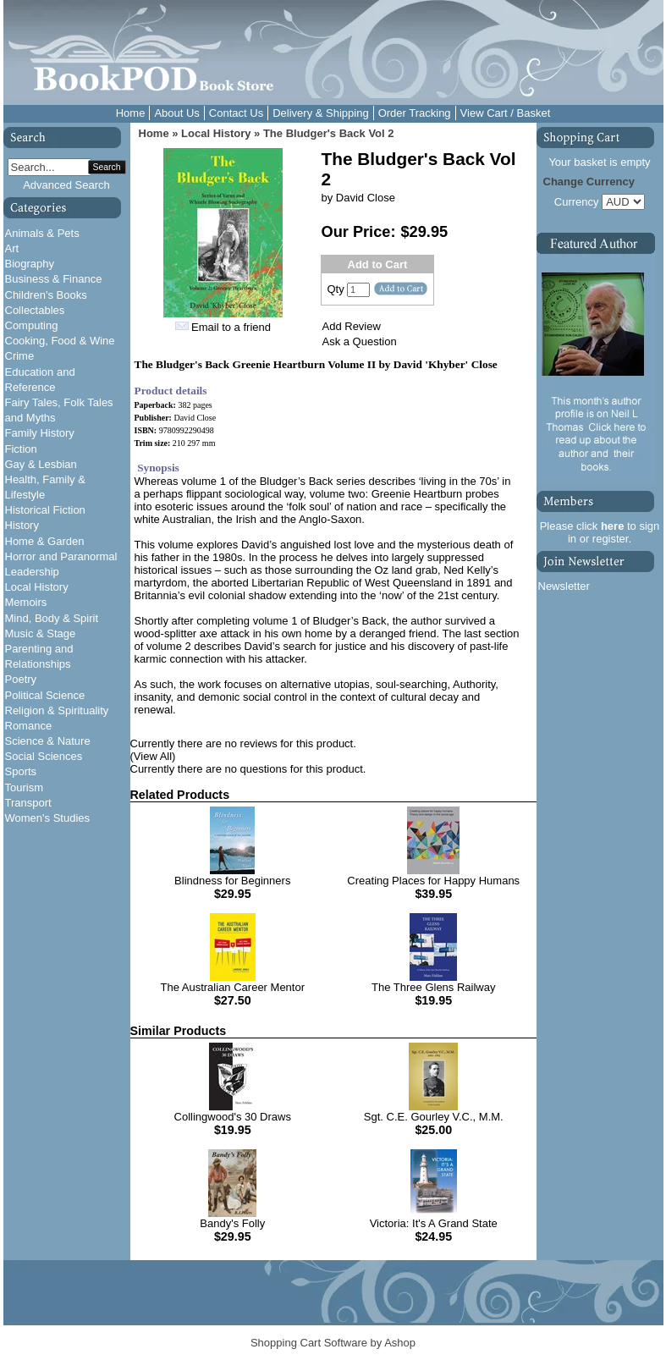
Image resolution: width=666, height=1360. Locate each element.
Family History (39, 433)
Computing (31, 325)
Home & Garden (45, 541)
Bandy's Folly (232, 1223)
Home (131, 113)
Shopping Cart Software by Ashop (333, 1342)
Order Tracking (414, 113)
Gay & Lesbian (41, 464)
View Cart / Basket (505, 113)
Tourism (24, 787)
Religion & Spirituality (57, 710)
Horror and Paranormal (61, 556)
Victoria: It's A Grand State (434, 1223)
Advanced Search (66, 185)
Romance (28, 725)
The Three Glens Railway (433, 987)
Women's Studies (48, 818)
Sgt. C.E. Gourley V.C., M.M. (434, 1116)
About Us (176, 113)
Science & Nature (48, 741)
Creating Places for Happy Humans (433, 880)
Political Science (45, 695)
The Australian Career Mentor (232, 987)
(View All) (153, 756)
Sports (21, 771)
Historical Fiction (45, 510)
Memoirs (26, 602)
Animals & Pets (42, 233)
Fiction (21, 449)
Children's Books (46, 295)
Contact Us (236, 113)
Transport (28, 802)
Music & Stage (40, 633)
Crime (20, 356)
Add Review (351, 326)
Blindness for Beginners (232, 880)
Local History (37, 587)
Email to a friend (231, 327)
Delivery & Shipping (320, 113)
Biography (30, 263)
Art (12, 248)
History (22, 525)
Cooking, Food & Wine (60, 340)
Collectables (35, 310)
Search (107, 167)
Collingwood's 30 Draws (232, 1116)
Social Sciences (44, 756)
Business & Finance (53, 279)
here (612, 526)
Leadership (32, 571)
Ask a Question (359, 341)
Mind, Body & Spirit (52, 618)
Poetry (21, 679)
